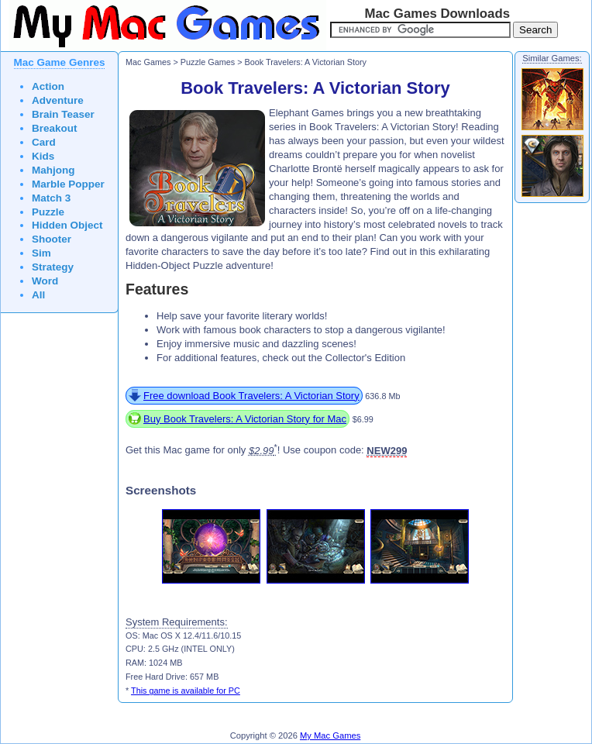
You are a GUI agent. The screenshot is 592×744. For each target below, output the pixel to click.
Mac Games (148, 62)
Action (48, 86)
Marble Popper (68, 184)
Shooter (51, 239)
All (38, 295)
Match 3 (51, 198)
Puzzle (48, 212)
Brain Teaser (63, 114)
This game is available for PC (185, 690)
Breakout (54, 128)
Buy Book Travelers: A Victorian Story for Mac (244, 419)
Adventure (58, 100)
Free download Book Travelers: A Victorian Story (251, 395)
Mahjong (53, 170)
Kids (43, 156)
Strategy (53, 267)
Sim (41, 253)
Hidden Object (67, 225)
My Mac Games (330, 735)
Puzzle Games (208, 62)
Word (45, 281)
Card (44, 142)
